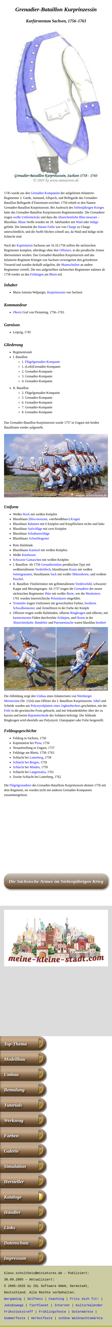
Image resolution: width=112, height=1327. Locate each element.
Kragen (75, 519)
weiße (17, 217)
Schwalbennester (24, 608)
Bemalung (14, 1089)
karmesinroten (22, 617)
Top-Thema (15, 1043)
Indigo (94, 222)
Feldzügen (37, 274)
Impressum (15, 1258)
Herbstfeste (41, 1318)
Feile (7, 710)
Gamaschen (33, 559)
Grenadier (37, 193)
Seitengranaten (22, 574)
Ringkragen (77, 613)
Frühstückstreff (18, 1312)
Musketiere (93, 593)
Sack (53, 574)
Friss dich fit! (84, 1299)
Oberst (17, 312)
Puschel (18, 579)
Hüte (48, 593)
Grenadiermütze (51, 564)
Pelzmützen (58, 598)
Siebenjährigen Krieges (89, 207)
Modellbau (14, 1059)
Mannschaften (70, 264)
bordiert (101, 622)
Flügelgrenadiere (20, 785)
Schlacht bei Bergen (26, 762)
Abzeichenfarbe (68, 217)
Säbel (96, 701)
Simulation (15, 1166)
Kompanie (53, 361)
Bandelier (41, 622)
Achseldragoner (39, 538)
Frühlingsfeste (52, 1312)
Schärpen (63, 617)
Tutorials (13, 1105)
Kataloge (13, 1197)
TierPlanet (39, 1305)
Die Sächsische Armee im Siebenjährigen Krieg (56, 881)
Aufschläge (34, 528)
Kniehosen (29, 555)
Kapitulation (25, 245)
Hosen (80, 617)
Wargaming (12, 1299)
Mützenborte (80, 574)
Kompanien (52, 193)
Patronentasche (63, 622)
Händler (12, 1212)
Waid (79, 222)
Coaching (56, 1299)
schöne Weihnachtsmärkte (80, 1318)
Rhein (53, 274)
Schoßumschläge (38, 533)
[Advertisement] (56, 829)
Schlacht (18, 767)
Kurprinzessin (56, 292)
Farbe (51, 227)
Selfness (35, 1299)
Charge (71, 227)
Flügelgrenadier (35, 361)
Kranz (73, 569)
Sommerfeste (14, 1318)
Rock (26, 514)
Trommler (19, 603)
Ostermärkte (82, 1312)
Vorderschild (83, 584)
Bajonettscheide (38, 715)
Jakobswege (13, 1305)
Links (9, 1227)
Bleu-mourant (88, 217)
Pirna (38, 743)
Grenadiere (81, 588)
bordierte (90, 603)
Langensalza (38, 772)
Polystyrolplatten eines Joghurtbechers (56, 705)
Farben (11, 1135)
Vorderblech (43, 569)
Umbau (41, 696)
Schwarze (19, 559)
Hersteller (14, 1181)
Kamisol (34, 550)
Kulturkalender (89, 1305)
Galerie (11, 1151)
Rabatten (33, 524)
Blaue (22, 222)
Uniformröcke (31, 217)
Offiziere (65, 250)
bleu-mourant (38, 519)
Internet (62, 1305)
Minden (35, 767)
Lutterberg (36, 757)
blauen (42, 227)
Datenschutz (16, 1242)
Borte (70, 593)
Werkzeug (13, 1120)
